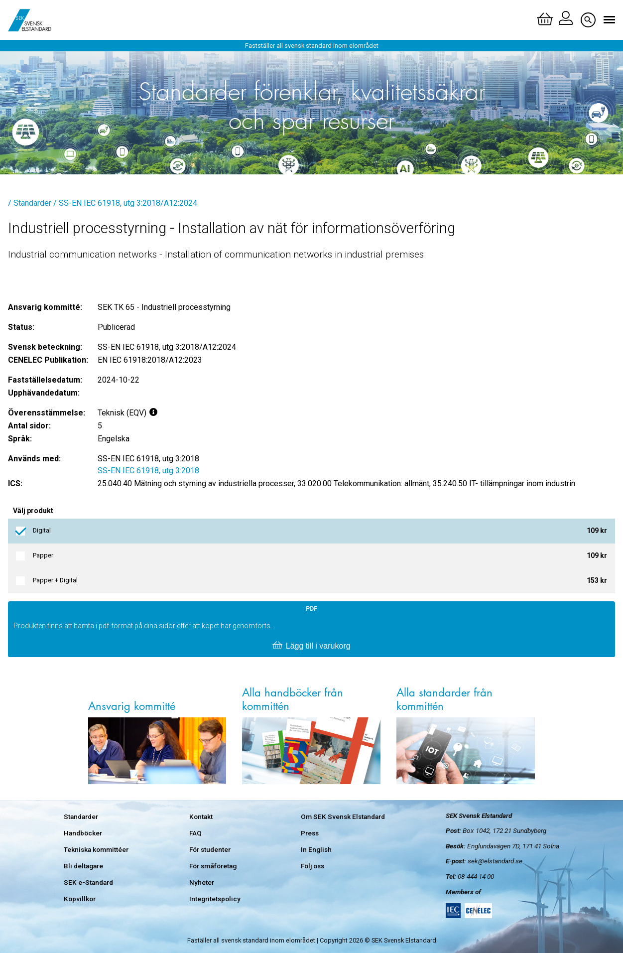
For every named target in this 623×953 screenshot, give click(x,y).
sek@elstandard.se (495, 861)
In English (316, 849)
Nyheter (201, 882)
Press (310, 833)
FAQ (195, 833)
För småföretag (213, 866)
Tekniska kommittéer (96, 849)
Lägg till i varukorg (311, 646)
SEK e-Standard (88, 882)
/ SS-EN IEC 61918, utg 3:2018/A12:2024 (125, 203)
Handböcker (83, 833)
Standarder (81, 816)
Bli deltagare (83, 866)
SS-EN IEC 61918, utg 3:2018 (148, 470)
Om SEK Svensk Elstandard (343, 816)
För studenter (210, 849)
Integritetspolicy (215, 899)
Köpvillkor (80, 899)
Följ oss (312, 866)
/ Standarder (29, 203)
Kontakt (201, 816)
